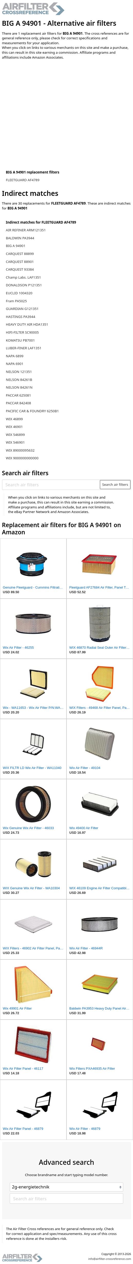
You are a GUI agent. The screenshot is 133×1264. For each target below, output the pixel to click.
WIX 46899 (14, 419)
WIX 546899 (15, 434)
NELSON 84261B (19, 379)
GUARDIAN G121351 (22, 308)
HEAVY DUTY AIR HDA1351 (27, 324)
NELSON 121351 (19, 371)
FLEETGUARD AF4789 (23, 180)
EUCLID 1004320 (19, 293)
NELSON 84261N (19, 387)
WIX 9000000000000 (22, 458)
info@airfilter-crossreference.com (109, 1259)
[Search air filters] (51, 484)
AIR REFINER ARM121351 (26, 230)
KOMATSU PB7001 (20, 340)
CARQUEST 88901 (20, 261)
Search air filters (115, 484)
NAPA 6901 (14, 363)
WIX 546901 (15, 442)
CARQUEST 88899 (20, 253)
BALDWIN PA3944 (20, 238)
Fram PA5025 (16, 301)
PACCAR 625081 (18, 395)
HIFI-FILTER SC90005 (22, 332)
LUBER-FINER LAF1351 (24, 348)
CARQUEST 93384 (20, 269)
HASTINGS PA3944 (20, 316)
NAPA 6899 (14, 356)
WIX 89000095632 (20, 450)
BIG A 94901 (15, 245)
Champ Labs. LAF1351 (23, 277)
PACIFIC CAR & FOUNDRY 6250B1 (32, 411)
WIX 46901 (14, 426)
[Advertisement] (44, 97)
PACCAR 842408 (18, 403)
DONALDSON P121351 (24, 285)
